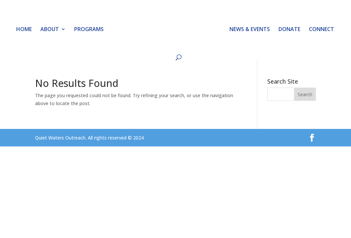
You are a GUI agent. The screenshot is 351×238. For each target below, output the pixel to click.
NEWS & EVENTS (249, 30)
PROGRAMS (89, 30)
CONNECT (321, 30)
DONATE (289, 30)
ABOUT (49, 30)
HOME (24, 30)
